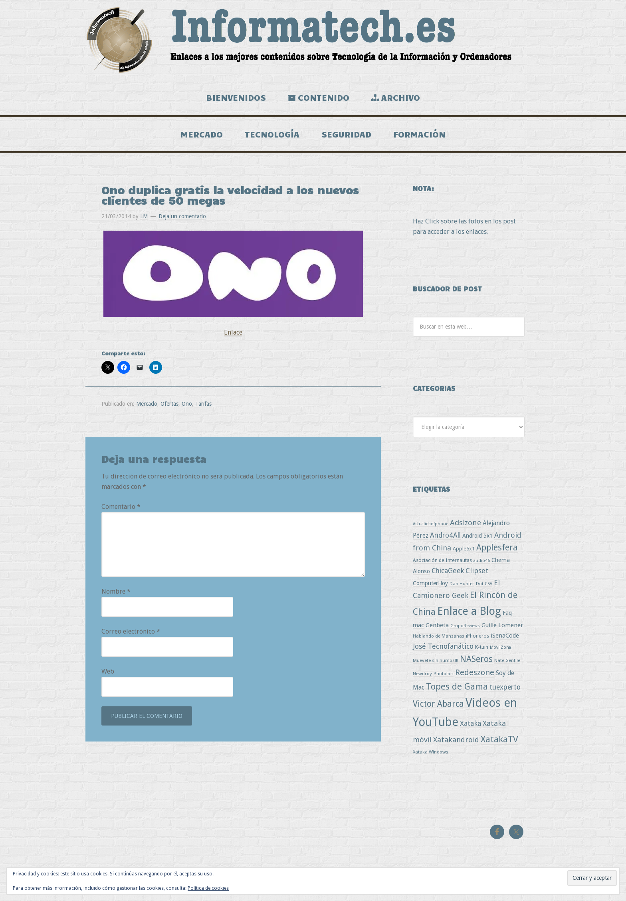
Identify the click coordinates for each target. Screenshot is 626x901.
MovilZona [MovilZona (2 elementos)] (500, 647)
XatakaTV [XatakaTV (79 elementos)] (499, 739)
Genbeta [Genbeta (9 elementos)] (437, 625)
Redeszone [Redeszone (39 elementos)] (474, 672)
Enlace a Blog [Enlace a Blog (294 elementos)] (469, 611)
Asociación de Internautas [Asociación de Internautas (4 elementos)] (442, 560)
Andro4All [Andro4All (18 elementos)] (445, 535)
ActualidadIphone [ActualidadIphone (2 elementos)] (430, 523)
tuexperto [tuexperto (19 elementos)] (505, 687)
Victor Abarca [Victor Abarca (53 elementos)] (438, 704)
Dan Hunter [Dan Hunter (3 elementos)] (462, 583)
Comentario (121, 506)
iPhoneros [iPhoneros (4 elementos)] (477, 636)
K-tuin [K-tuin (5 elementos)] (481, 647)
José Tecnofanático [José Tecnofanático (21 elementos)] (443, 646)
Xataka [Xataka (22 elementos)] (470, 723)
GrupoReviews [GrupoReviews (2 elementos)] (465, 625)
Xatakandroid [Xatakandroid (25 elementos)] (456, 740)
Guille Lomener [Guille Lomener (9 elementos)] (502, 625)
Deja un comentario (182, 216)
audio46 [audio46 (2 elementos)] (481, 560)
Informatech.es (313, 40)
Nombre (116, 591)
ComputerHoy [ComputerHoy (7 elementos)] (430, 583)
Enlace (233, 332)
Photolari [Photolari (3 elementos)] (444, 673)
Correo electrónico (130, 631)
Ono (187, 404)
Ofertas (169, 404)
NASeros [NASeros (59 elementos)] (476, 659)
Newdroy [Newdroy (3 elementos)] (422, 673)
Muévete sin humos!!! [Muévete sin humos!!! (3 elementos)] (435, 660)
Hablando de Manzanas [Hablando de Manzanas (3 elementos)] (438, 636)
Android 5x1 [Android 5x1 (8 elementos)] (477, 535)
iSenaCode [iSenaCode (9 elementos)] (505, 635)
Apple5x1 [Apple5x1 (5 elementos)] (464, 549)
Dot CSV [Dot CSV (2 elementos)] (484, 583)
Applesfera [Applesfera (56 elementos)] (497, 547)
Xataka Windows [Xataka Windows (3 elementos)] (430, 752)
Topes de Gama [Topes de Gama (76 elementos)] (457, 686)
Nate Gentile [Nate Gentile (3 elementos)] (507, 660)
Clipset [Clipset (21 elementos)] (477, 570)
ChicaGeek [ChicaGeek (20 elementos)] (448, 571)
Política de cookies (208, 888)
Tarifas (203, 404)
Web (107, 671)
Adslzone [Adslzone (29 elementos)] (465, 522)
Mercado (146, 404)
